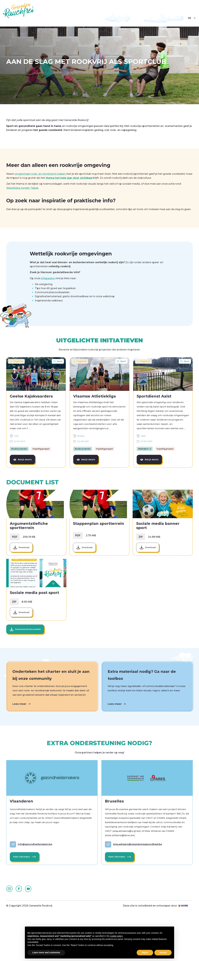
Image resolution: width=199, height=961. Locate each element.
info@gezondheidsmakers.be (37, 882)
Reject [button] (145, 952)
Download (25, 567)
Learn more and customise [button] (46, 952)
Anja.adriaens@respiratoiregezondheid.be (139, 882)
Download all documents (28, 664)
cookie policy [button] (116, 936)
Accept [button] (163, 952)
